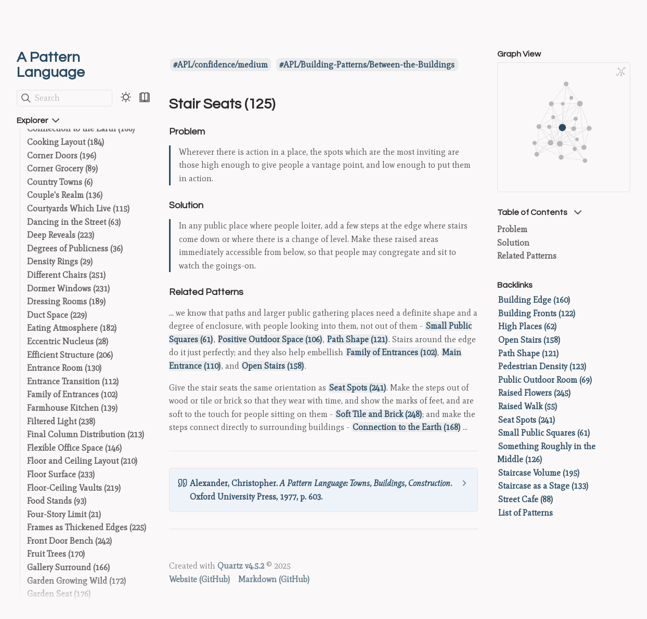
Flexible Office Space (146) (74, 448)
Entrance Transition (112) (73, 381)
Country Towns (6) (60, 182)
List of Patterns (525, 513)
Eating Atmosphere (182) (72, 328)
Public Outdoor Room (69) (545, 380)
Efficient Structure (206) (70, 355)
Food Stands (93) (56, 501)
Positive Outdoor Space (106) (270, 339)
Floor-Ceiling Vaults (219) (74, 488)
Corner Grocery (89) (62, 168)
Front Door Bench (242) (69, 541)
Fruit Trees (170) (56, 554)
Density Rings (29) (60, 261)
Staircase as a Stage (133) (543, 486)
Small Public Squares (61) (544, 433)
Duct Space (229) (57, 315)
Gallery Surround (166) (68, 567)
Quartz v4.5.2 (240, 566)
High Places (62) (527, 326)
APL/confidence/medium (222, 65)
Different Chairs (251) (66, 275)
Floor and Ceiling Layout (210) (82, 461)
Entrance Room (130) (64, 368)
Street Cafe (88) (525, 499)
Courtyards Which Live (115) (78, 208)
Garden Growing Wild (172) (76, 581)
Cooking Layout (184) (65, 142)
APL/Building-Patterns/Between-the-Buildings (369, 65)
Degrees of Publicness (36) (75, 248)
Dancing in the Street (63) (74, 222)
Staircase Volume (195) (538, 473)
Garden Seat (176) (58, 594)
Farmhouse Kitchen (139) (72, 408)
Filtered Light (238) (61, 421)
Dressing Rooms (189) (66, 301)
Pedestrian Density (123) (542, 366)
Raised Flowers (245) (534, 393)
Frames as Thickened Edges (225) (86, 527)
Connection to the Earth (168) (81, 128)
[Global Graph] (621, 71)
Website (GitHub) (199, 579)
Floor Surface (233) (61, 474)
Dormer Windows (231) (68, 288)
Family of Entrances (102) (72, 394)
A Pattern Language (51, 65)
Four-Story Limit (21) (64, 514)
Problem (512, 229)
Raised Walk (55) (527, 406)
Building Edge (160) (534, 300)
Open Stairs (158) (273, 366)
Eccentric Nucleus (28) (67, 341)
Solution (513, 243)
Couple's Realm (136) (64, 195)
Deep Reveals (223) (60, 235)
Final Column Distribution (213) (85, 434)
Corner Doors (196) (61, 155)
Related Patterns (527, 256)
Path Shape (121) (357, 339)
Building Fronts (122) (536, 313)
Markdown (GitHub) (273, 579)
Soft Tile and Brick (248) (379, 414)
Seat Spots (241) (357, 388)
